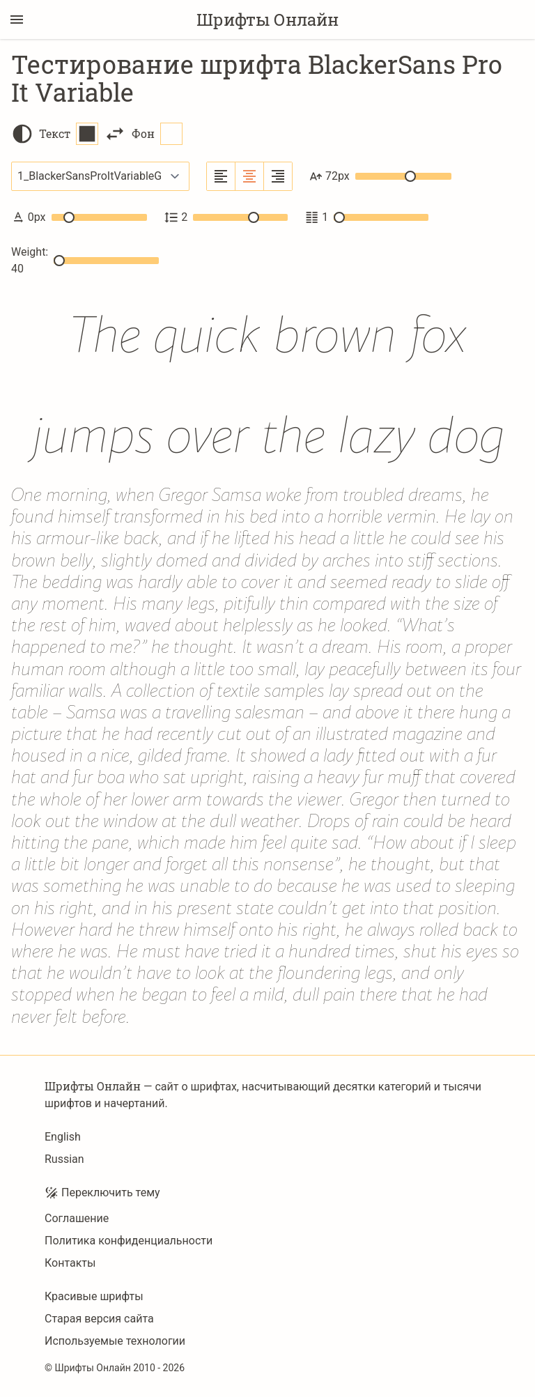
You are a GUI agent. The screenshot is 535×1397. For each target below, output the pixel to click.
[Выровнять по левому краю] (221, 176)
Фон (157, 134)
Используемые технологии (115, 1341)
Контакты (70, 1262)
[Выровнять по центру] (249, 176)
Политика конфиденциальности (128, 1240)
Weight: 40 (85, 260)
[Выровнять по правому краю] (278, 176)
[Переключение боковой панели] (16, 19)
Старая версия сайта (99, 1318)
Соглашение (77, 1218)
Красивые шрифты (94, 1296)
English (63, 1136)
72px (380, 176)
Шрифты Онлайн (267, 19)
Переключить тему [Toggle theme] (102, 1193)
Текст (68, 134)
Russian (64, 1159)
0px (79, 217)
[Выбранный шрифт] (100, 176)
